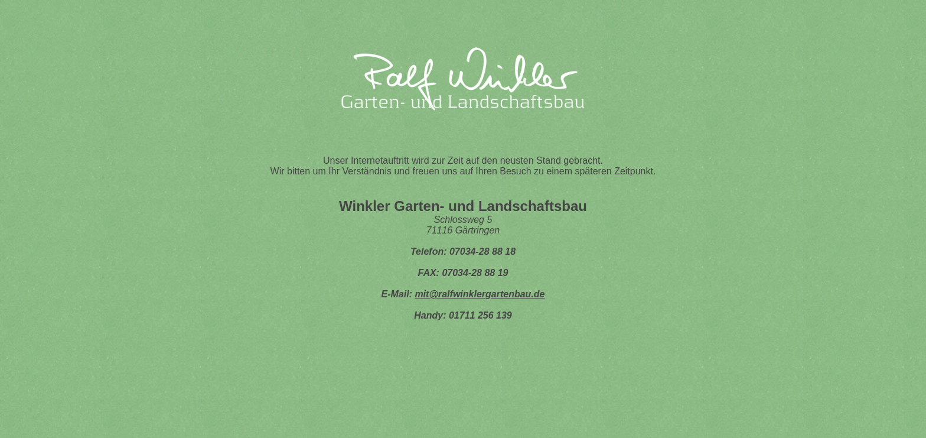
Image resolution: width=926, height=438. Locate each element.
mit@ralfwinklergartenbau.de (479, 294)
